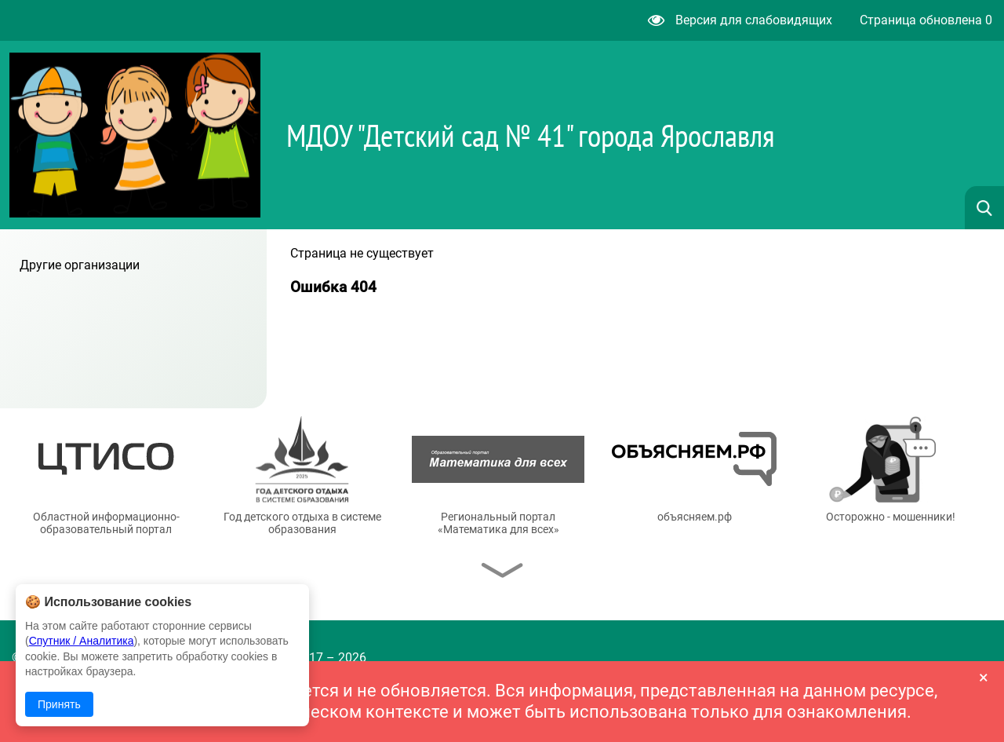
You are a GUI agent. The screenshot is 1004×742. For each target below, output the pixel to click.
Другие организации (80, 265)
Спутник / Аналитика (81, 640)
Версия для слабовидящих (740, 20)
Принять (59, 704)
